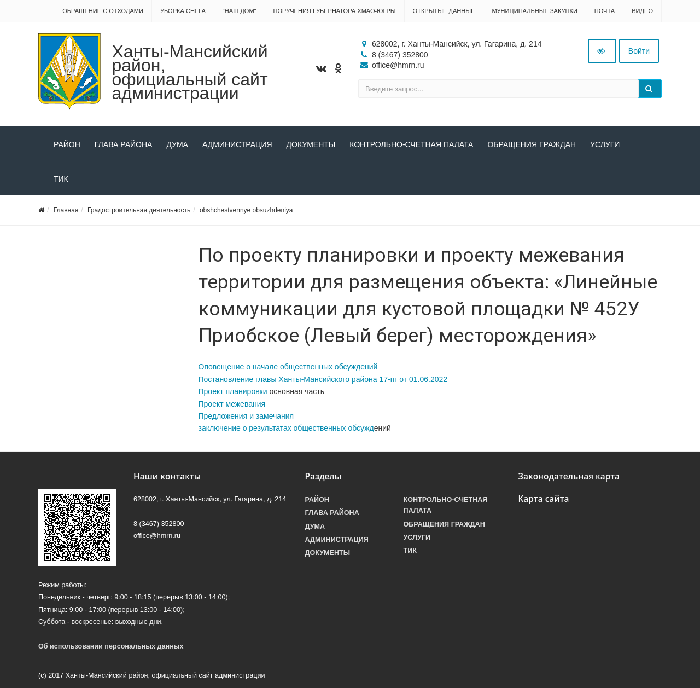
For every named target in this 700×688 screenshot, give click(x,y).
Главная (66, 210)
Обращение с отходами (102, 11)
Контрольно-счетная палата (411, 144)
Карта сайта (543, 499)
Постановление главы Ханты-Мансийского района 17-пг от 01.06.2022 (323, 379)
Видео (642, 11)
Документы (311, 144)
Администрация (237, 144)
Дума (177, 144)
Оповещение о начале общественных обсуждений (288, 366)
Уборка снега (183, 11)
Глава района (124, 144)
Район (67, 144)
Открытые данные (444, 11)
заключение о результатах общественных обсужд (286, 428)
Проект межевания (232, 404)
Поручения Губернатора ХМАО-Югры (334, 11)
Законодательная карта (569, 476)
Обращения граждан (531, 144)
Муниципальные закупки (534, 11)
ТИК (61, 179)
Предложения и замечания (246, 416)
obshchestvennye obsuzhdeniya (246, 210)
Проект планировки (233, 391)
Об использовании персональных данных (111, 646)
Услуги (605, 144)
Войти (639, 51)
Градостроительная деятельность (139, 210)
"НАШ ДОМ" (239, 11)
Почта (604, 11)
